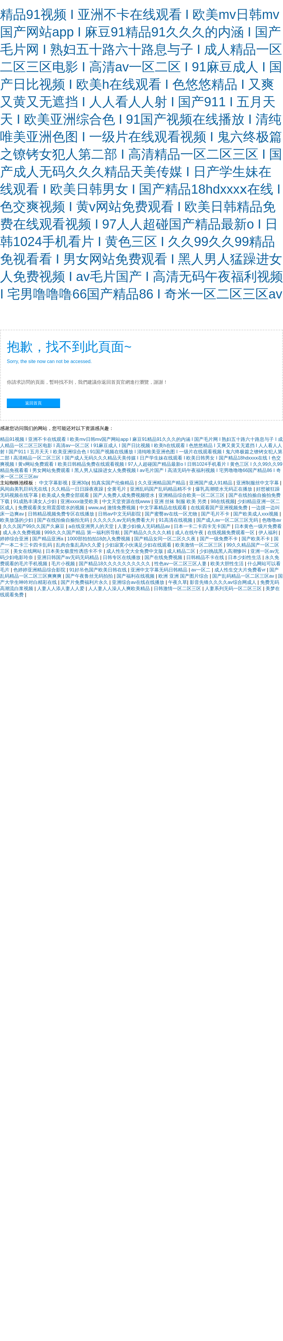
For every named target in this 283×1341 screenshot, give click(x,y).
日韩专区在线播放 (122, 557)
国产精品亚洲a (48, 538)
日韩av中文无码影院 (120, 513)
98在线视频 (223, 501)
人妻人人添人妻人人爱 (61, 588)
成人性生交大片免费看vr (240, 569)
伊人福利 (268, 532)
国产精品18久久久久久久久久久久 (115, 563)
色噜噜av (271, 520)
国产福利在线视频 (136, 576)
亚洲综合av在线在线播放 (138, 582)
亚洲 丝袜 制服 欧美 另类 (181, 501)
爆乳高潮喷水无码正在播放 (224, 489)
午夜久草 (177, 582)
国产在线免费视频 (164, 557)
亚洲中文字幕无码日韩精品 (160, 569)
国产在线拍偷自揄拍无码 (63, 520)
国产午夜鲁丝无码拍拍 (89, 576)
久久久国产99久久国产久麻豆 (34, 526)
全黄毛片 (117, 489)
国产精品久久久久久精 (148, 532)
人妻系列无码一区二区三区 (234, 588)
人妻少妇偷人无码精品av (144, 526)
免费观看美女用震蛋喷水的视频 (52, 507)
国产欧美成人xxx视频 (256, 513)
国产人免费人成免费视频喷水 (124, 495)
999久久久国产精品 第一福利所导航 (82, 532)
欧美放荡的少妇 (17, 520)
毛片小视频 (63, 563)
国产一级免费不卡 (219, 538)
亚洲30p (80, 482)
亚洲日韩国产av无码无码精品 (68, 557)
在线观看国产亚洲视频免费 (220, 507)
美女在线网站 (28, 551)
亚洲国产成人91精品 (211, 482)
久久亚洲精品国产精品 (162, 482)
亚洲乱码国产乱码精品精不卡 (161, 489)
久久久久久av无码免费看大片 (124, 520)
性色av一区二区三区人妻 (181, 563)
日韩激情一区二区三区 (178, 588)
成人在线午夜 (190, 532)
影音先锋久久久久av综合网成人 (224, 582)
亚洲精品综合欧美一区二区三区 (192, 495)
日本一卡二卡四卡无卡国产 (203, 526)
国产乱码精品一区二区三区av (243, 576)
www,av (96, 507)
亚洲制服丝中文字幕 (258, 482)
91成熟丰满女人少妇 (35, 501)
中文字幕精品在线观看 (163, 507)
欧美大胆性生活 (227, 563)
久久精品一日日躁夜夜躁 (77, 489)
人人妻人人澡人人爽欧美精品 (119, 588)
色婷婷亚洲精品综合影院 (40, 569)
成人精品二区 (182, 551)
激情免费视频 (122, 507)
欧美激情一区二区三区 (199, 544)
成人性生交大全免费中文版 (135, 551)
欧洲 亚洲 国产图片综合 (184, 576)
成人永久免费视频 (22, 532)
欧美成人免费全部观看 (66, 495)
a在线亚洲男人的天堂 (91, 526)
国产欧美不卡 (256, 538)
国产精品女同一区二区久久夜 (165, 538)
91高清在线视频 (176, 520)
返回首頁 (33, 403)
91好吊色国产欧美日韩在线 (98, 569)
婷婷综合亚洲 (15, 538)
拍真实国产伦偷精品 (113, 482)
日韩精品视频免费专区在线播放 (61, 513)
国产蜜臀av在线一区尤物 (171, 513)
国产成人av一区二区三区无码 (227, 520)
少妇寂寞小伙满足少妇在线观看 (139, 544)
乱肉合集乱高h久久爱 (79, 544)
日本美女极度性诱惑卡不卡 (75, 551)
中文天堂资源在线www (127, 501)
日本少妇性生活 (245, 557)
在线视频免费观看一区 (231, 532)
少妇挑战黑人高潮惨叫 (223, 551)
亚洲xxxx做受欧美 (79, 501)
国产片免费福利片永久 (85, 582)
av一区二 (201, 569)
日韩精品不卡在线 (205, 557)
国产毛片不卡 (216, 513)
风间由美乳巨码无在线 (24, 489)
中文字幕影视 (54, 482)
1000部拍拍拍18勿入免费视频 (99, 538)
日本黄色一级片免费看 (258, 526)
